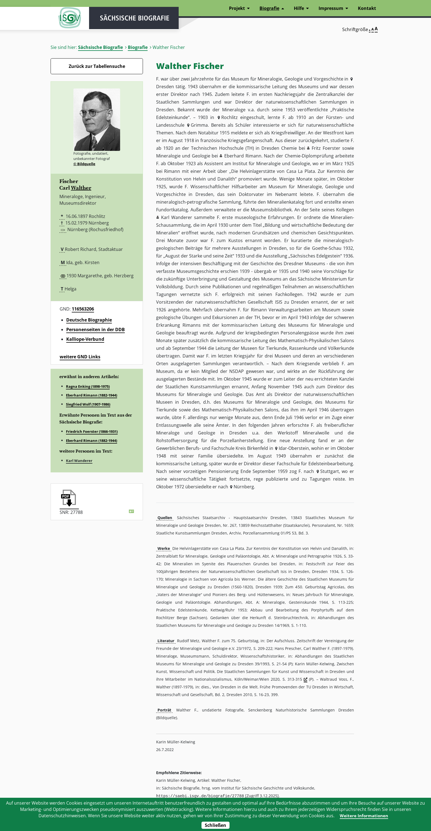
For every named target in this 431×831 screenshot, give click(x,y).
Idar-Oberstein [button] (294, 448)
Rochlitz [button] (229, 117)
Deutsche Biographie (89, 320)
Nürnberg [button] (244, 487)
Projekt (237, 8)
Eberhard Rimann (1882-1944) (91, 395)
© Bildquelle (84, 163)
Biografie (138, 47)
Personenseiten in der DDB (95, 329)
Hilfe (299, 8)
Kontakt (367, 8)
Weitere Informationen (364, 816)
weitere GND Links (80, 357)
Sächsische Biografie (100, 47)
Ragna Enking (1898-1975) (88, 386)
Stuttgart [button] (329, 471)
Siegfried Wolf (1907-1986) (88, 404)
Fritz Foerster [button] (326, 148)
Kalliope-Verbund (85, 339)
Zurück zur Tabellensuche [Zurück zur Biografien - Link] (97, 66)
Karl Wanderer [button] (176, 217)
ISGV (67, 19)
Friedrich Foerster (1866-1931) (92, 431)
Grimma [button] (199, 125)
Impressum (331, 8)
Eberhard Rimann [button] (242, 156)
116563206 (83, 309)
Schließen (215, 825)
